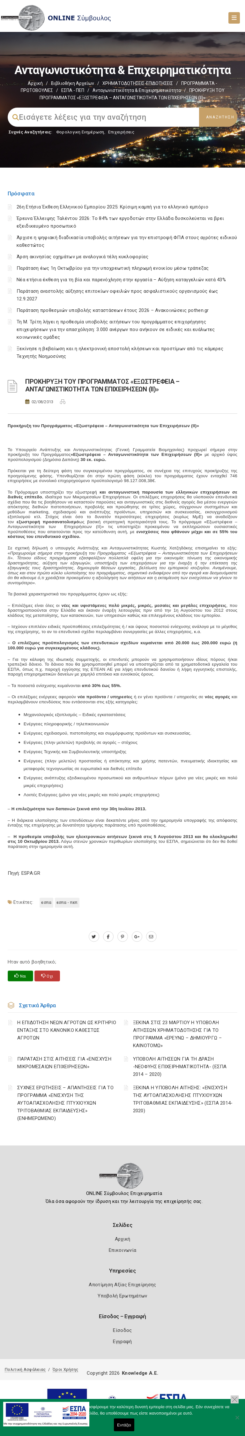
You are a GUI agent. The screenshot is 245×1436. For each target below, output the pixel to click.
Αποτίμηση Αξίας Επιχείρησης (122, 1285)
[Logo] (122, 1177)
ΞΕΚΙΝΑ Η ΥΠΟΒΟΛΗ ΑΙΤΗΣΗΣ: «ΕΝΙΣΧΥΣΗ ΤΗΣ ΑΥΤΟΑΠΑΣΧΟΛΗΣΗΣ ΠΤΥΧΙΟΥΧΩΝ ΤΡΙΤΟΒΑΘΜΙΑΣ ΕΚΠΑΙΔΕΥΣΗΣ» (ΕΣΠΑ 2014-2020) (183, 1099)
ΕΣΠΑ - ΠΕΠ (72, 90)
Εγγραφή (122, 1341)
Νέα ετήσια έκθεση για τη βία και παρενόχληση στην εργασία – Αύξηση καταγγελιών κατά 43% (121, 280)
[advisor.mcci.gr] (151, 937)
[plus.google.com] (137, 937)
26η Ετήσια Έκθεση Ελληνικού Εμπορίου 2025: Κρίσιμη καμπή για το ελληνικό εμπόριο (112, 207)
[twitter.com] (94, 937)
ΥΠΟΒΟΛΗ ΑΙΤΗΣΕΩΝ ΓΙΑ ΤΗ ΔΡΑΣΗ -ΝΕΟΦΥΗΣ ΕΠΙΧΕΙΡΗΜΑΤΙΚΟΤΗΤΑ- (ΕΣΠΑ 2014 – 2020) (180, 1066)
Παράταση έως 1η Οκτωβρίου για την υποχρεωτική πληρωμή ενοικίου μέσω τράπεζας (113, 268)
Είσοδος (122, 1330)
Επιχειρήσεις (121, 132)
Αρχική (35, 83)
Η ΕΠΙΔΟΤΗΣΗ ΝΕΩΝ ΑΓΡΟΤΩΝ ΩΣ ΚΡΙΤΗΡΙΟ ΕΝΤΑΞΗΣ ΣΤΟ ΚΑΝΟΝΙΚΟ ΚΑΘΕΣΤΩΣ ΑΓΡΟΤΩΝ (66, 1030)
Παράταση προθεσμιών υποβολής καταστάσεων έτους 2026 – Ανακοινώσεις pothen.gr (113, 310)
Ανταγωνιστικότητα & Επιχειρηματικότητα (137, 90)
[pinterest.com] (122, 937)
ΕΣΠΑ (46, 902)
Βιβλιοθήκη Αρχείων (72, 83)
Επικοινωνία (122, 1250)
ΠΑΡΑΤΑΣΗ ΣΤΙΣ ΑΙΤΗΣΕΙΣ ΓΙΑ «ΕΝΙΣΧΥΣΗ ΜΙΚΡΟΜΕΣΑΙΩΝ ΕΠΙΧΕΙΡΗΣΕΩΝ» (64, 1062)
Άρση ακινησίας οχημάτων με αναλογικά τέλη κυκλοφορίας (82, 257)
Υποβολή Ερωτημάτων (122, 1296)
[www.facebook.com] (108, 937)
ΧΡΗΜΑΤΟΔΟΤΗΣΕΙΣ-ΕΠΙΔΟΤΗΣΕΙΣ (137, 83)
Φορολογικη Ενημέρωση (80, 132)
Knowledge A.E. (140, 1373)
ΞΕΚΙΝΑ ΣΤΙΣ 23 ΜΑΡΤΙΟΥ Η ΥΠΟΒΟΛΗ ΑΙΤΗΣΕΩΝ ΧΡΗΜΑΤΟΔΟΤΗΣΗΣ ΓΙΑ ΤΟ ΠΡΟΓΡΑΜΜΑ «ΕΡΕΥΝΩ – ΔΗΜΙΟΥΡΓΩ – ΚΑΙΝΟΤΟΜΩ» (177, 1034)
